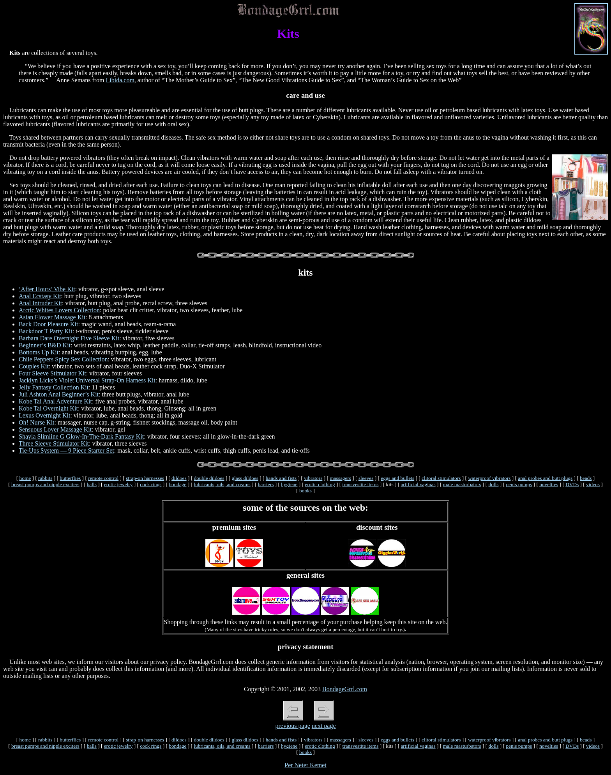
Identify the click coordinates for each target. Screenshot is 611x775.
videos (593, 484)
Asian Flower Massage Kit (52, 317)
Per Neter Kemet (305, 765)
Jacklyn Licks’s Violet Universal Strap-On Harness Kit (87, 380)
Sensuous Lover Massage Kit (55, 429)
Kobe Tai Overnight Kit (48, 408)
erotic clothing (320, 484)
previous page (292, 725)
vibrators (313, 478)
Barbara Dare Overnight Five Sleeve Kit (69, 338)
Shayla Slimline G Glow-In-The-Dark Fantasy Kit (81, 436)
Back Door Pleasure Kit (48, 324)
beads (586, 478)
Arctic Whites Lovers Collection (59, 310)
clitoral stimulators (441, 478)
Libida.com (120, 80)
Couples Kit (34, 366)
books (305, 491)
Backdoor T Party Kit (45, 331)
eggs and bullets (397, 478)
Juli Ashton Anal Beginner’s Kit (59, 394)
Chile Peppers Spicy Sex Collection (63, 359)
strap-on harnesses (145, 478)
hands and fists (281, 478)
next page (324, 725)
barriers (266, 484)
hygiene (289, 484)
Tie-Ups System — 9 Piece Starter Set (66, 450)
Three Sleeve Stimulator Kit (54, 443)
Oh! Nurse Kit (37, 422)
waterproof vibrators (489, 478)
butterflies (70, 478)
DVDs (572, 484)
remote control (103, 478)
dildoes (179, 478)
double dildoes (209, 478)
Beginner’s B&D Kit (45, 345)
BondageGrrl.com (344, 689)
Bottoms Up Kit (38, 352)
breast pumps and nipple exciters (45, 484)
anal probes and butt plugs (545, 478)
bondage (177, 484)
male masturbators (462, 484)
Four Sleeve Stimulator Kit (52, 373)
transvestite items (361, 484)
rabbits (45, 478)
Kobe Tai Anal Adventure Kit (55, 401)
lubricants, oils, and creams (222, 484)
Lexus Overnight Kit (44, 415)
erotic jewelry (118, 484)
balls (92, 484)
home (25, 478)
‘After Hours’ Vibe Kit (47, 289)
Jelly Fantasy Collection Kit (53, 387)
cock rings (150, 484)
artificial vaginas (418, 484)
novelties (548, 484)
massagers (340, 478)
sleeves (366, 478)
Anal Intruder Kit (40, 303)
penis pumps (519, 484)
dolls (493, 484)
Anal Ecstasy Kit (40, 296)
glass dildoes (244, 478)
